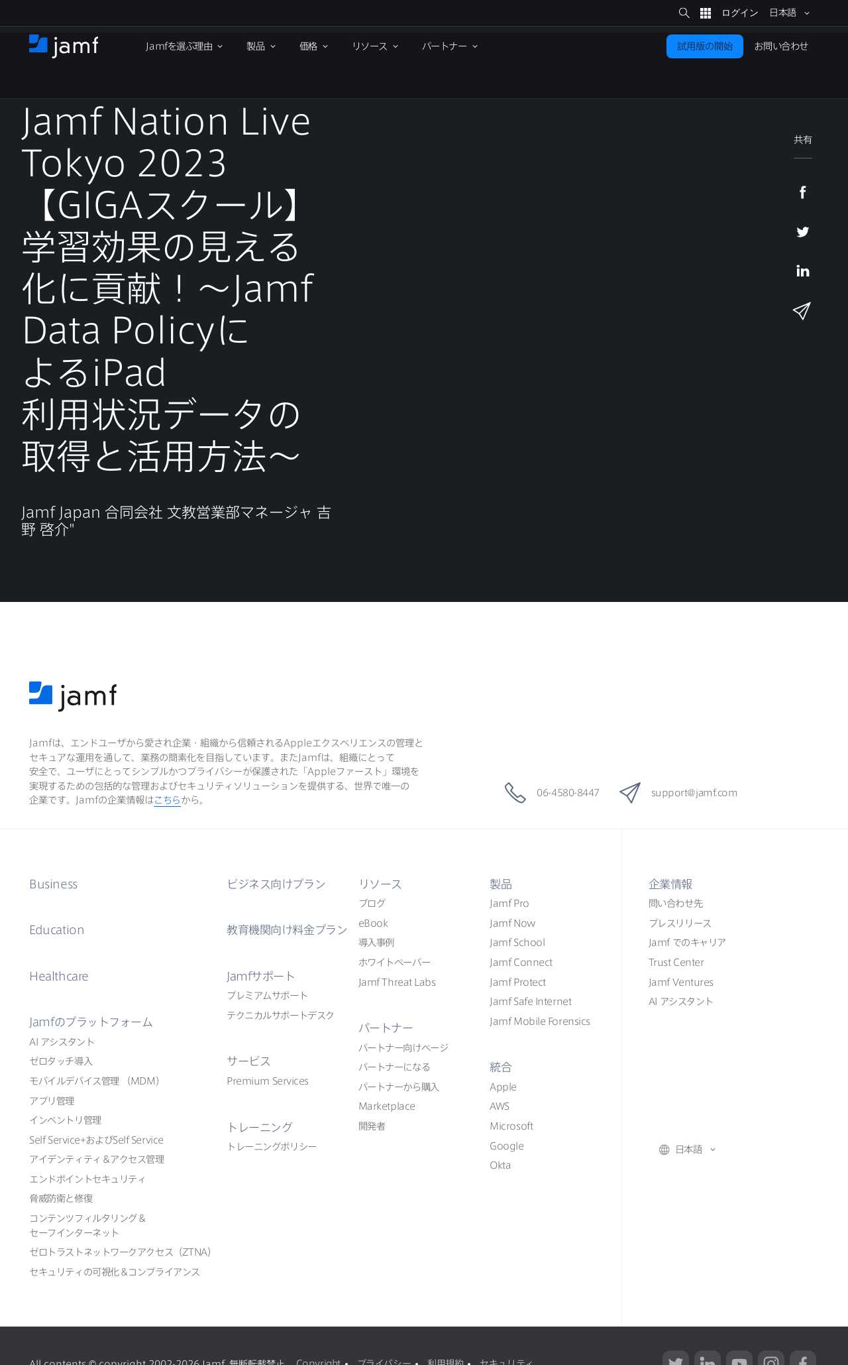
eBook (373, 923)
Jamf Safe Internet (530, 1001)
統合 (501, 1067)
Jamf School (517, 942)
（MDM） (96, 1080)
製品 (501, 884)
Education (58, 929)
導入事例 (376, 942)
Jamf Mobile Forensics (540, 1021)
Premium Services (268, 1080)
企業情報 (672, 884)
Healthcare (60, 975)
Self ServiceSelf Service (96, 1139)
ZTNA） (122, 1252)
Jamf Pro (509, 903)
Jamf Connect (521, 962)
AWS (499, 1106)
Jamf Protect (518, 981)
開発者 (372, 1126)
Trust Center (676, 962)
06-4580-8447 (547, 792)
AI (61, 1041)
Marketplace (386, 1106)
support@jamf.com (683, 792)
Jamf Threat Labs (397, 981)
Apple (503, 1086)
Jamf (94, 1022)
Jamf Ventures (681, 981)
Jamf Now (512, 923)
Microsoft (511, 1126)
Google (506, 1145)
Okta (500, 1165)
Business (54, 884)
